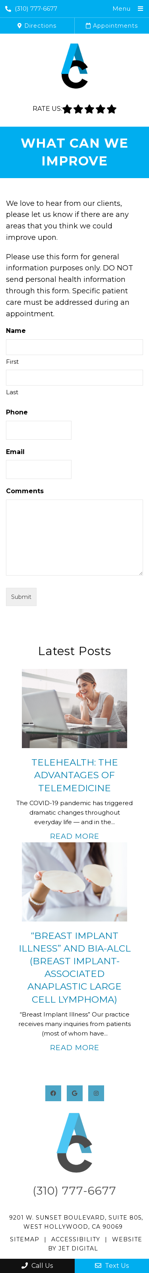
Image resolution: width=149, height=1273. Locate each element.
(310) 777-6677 (31, 8)
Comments (25, 491)
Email (15, 452)
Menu (121, 8)
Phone (17, 412)
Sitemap (24, 1239)
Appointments (112, 25)
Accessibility (75, 1239)
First (12, 361)
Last (12, 392)
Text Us (112, 1265)
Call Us (37, 1265)
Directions (36, 25)
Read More (74, 836)
